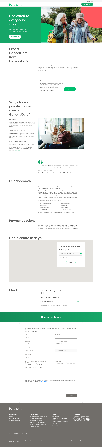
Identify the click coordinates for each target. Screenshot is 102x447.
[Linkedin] (81, 419)
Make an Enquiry (55, 416)
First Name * (57, 334)
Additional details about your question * (34, 367)
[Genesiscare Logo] (15, 4)
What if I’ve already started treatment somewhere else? (60, 292)
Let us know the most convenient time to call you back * (35, 362)
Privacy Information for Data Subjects (38, 416)
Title (26, 334)
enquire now (70, 89)
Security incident (55, 425)
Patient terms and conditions (37, 420)
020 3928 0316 (89, 1)
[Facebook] (74, 419)
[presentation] (35, 386)
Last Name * (27, 341)
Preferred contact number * (61, 341)
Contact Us (87, 4)
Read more (17, 150)
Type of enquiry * (59, 361)
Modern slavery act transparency (37, 422)
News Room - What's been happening (81, 416)
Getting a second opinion (60, 297)
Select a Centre (28, 347)
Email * (56, 347)
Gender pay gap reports (14, 418)
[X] (78, 419)
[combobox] (70, 253)
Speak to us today (15, 36)
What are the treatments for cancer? (60, 306)
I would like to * (28, 354)
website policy (44, 381)
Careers (11, 416)
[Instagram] (84, 419)
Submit (71, 395)
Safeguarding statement (14, 420)
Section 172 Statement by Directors (38, 424)
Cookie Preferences (34, 426)
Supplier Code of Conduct (36, 418)
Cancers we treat (60, 301)
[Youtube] (88, 419)
